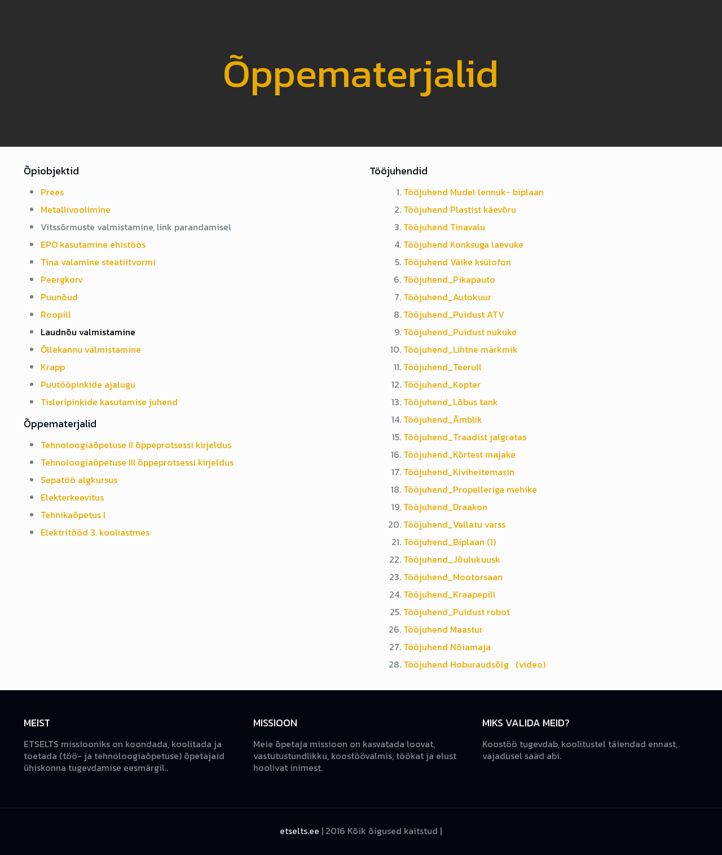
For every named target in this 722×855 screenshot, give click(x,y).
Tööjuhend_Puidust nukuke (460, 332)
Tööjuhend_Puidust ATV (453, 314)
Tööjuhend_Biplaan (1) (449, 542)
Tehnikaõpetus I (73, 514)
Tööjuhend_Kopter (442, 384)
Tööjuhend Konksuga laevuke (463, 244)
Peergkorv (62, 279)
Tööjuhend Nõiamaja (447, 647)
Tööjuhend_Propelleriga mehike (470, 489)
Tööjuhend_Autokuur (447, 297)
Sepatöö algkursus (79, 479)
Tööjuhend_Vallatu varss (454, 524)
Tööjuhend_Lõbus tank (450, 402)
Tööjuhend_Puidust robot (456, 612)
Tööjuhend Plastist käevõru (459, 209)
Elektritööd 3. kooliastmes (95, 532)
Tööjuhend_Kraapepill (449, 594)
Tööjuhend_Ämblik (442, 419)
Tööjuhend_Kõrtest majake (459, 454)
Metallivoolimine (76, 209)
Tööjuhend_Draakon (445, 507)
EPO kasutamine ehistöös (93, 244)
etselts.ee (299, 831)
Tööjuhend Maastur (443, 629)
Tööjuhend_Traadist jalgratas (464, 437)
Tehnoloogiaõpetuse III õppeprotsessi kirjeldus (137, 462)
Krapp (53, 367)
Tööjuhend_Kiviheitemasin (458, 472)
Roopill (56, 314)
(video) (530, 664)
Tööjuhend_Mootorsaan (453, 577)
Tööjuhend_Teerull (442, 367)
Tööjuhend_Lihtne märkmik (460, 349)
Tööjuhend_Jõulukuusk (451, 559)
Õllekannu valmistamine (91, 349)
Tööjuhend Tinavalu (444, 227)
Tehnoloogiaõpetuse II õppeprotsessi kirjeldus (136, 444)
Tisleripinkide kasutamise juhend (109, 402)
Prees (52, 192)
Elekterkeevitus (72, 497)
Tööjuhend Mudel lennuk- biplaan (473, 192)
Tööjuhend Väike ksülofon (457, 262)
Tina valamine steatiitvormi (98, 262)
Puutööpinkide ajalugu (88, 384)
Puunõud (59, 297)
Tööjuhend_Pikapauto (449, 279)
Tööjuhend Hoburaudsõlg (457, 664)
